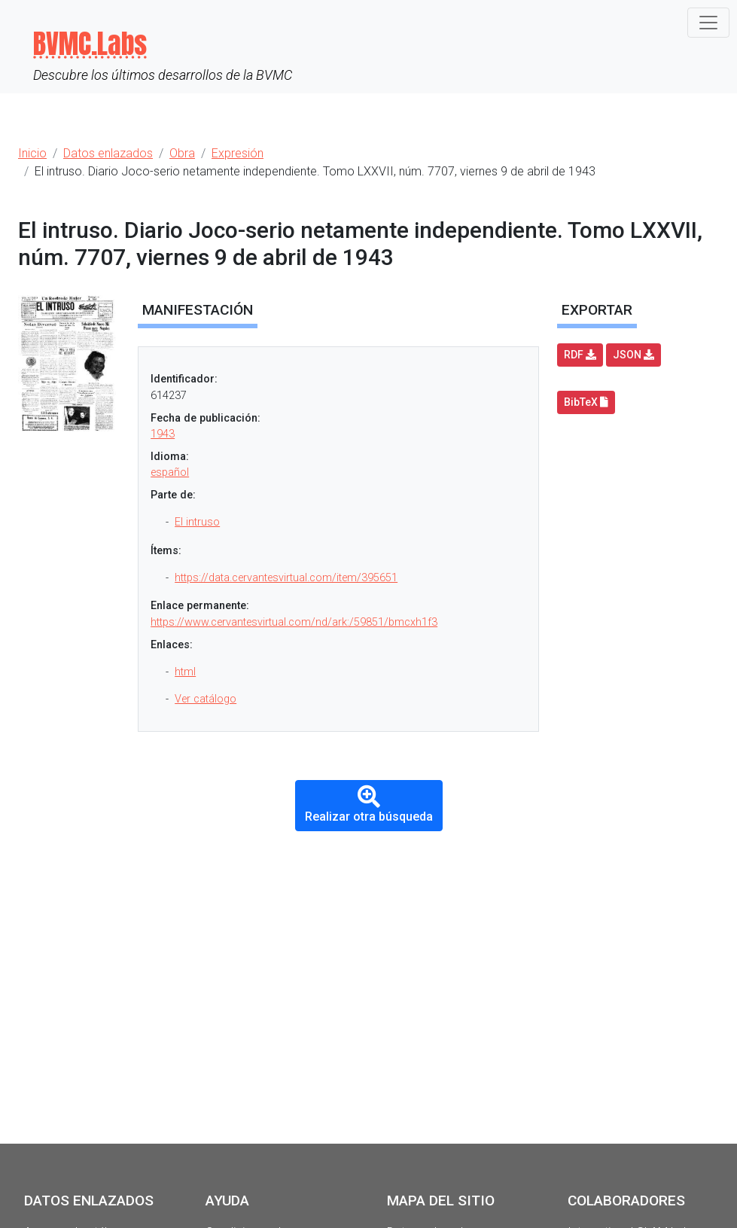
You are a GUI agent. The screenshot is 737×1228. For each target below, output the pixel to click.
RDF (580, 355)
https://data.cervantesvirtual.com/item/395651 (286, 577)
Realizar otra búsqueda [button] (369, 804)
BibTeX (586, 402)
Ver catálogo (205, 699)
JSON (633, 355)
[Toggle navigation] (708, 23)
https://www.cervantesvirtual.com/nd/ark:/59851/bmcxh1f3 (294, 622)
